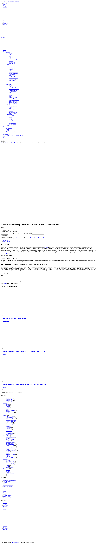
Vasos (10, 75)
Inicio (4, 50)
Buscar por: (3, 392)
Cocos (10, 108)
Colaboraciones (6, 134)
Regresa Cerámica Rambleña (9, 480)
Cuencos (10, 67)
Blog (4, 136)
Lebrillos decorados (13, 81)
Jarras (10, 58)
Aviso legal (5, 483)
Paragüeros (11, 95)
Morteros (11, 61)
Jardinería (8, 104)
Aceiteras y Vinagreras (13, 72)
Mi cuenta (5, 126)
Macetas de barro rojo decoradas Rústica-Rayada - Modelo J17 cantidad (16, 233)
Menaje (7, 64)
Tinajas (10, 107)
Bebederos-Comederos (13, 59)
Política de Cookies (7, 486)
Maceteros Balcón (12, 124)
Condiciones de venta (8, 495)
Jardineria (31, 237)
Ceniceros (11, 96)
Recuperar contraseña (10, 131)
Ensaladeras (11, 65)
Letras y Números (12, 115)
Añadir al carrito (4, 235)
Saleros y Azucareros (13, 73)
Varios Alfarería (12, 63)
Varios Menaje (12, 83)
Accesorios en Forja (10, 120)
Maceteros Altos (12, 122)
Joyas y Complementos (14, 100)
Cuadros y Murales (13, 98)
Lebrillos (11, 57)
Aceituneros (11, 70)
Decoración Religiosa (13, 102)
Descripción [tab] (5, 240)
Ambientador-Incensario (14, 89)
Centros (10, 92)
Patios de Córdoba (13, 109)
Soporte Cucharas (12, 79)
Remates (10, 117)
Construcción (9, 114)
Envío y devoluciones (8, 497)
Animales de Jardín (13, 112)
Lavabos (10, 118)
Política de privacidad (8, 485)
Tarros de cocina (12, 80)
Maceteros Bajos (12, 123)
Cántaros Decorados (13, 97)
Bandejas (11, 69)
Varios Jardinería (12, 113)
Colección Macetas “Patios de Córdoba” (14, 135)
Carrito (4, 494)
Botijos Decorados (13, 87)
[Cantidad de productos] (38, 233)
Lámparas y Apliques (13, 90)
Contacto (5, 137)
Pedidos (7, 130)
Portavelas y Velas (13, 91)
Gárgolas (10, 119)
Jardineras (11, 111)
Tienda (4, 51)
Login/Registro (9, 128)
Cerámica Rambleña (7, 133)
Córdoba (46, 247)
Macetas (10, 85)
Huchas (10, 54)
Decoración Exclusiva (13, 101)
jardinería (8, 253)
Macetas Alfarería (12, 62)
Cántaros (10, 56)
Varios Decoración (13, 103)
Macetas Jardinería (13, 106)
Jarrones (10, 93)
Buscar (20, 392)
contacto (34, 270)
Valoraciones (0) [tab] (6, 241)
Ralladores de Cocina (13, 78)
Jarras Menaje (12, 74)
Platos (10, 86)
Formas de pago (6, 496)
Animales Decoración (10, 444)
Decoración (8, 84)
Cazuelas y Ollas (12, 76)
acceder (5, 283)
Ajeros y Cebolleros (10, 425)
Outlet (7, 125)
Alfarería (8, 52)
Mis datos (8, 129)
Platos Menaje (12, 68)
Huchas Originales (10, 442)
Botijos (10, 53)
